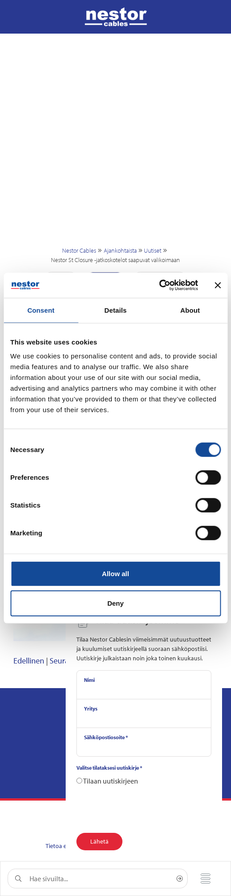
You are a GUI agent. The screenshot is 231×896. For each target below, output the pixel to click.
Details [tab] (116, 310)
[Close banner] (217, 285)
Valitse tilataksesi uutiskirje (109, 767)
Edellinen (28, 660)
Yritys (90, 708)
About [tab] (190, 310)
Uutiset (152, 250)
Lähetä (99, 841)
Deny (115, 603)
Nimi (89, 679)
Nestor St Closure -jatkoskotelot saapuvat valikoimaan (115, 260)
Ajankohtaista (120, 250)
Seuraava (65, 660)
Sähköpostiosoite (106, 737)
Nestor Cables (79, 250)
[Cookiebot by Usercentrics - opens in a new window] (159, 285)
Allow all (115, 573)
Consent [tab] (41, 310)
